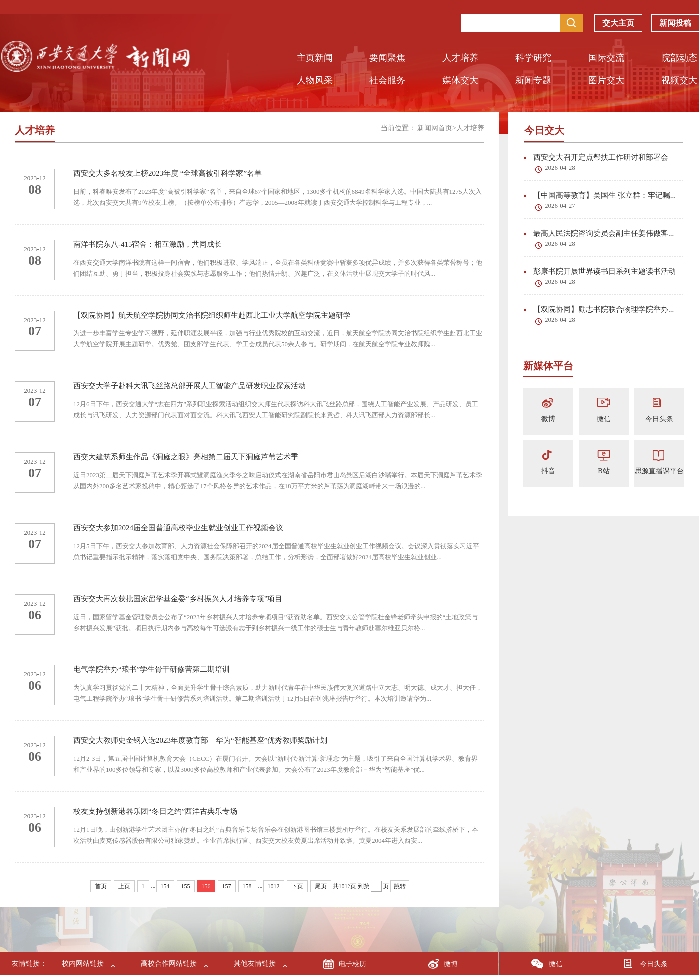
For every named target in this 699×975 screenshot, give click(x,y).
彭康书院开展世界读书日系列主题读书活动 (600, 271)
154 (165, 886)
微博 (548, 419)
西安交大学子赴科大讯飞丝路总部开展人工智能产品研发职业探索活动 (189, 386)
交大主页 (618, 25)
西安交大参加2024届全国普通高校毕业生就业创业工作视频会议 (178, 528)
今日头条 (659, 419)
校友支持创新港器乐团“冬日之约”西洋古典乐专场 (155, 811)
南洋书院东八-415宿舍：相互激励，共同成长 (147, 244)
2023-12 (34, 178)
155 (185, 886)
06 (34, 615)
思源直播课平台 (659, 471)
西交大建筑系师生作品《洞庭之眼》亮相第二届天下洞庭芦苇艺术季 (185, 457)
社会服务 (387, 80)
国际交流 (606, 58)
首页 (101, 886)
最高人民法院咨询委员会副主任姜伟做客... (599, 233)
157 (226, 886)
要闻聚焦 (387, 58)
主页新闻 (315, 58)
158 (247, 886)
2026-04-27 (560, 205)
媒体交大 (460, 80)
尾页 (321, 886)
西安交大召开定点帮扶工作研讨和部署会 (596, 157)
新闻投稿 (675, 25)
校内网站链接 (83, 963)
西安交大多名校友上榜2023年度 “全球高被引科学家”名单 (167, 173)
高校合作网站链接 (169, 963)
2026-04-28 (560, 167)
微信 (604, 419)
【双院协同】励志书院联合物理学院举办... (599, 309)
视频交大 (679, 80)
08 (34, 189)
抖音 (548, 471)
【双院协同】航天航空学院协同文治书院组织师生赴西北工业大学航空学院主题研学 (211, 315)
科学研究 (533, 58)
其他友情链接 (255, 963)
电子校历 (352, 964)
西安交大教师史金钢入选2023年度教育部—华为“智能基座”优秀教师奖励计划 (200, 740)
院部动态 (679, 58)
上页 (124, 886)
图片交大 (606, 80)
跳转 (400, 886)
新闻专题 (533, 80)
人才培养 (460, 58)
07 (34, 331)
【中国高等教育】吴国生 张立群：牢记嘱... (600, 195)
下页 (297, 886)
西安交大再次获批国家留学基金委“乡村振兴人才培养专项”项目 (177, 599)
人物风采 (315, 80)
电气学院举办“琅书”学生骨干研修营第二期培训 (151, 669)
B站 (603, 471)
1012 (274, 886)
